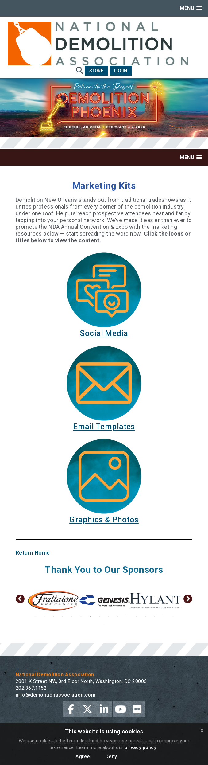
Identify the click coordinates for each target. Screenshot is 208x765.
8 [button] (99, 616)
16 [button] (173, 616)
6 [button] (81, 616)
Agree (82, 756)
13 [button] (145, 616)
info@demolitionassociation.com (56, 695)
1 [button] (35, 616)
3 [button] (53, 616)
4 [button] (62, 616)
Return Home (33, 552)
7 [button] (90, 616)
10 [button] (118, 616)
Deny (111, 756)
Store (96, 70)
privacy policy (140, 747)
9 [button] (108, 616)
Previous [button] (20, 601)
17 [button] (104, 625)
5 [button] (71, 616)
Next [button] (187, 601)
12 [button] (136, 616)
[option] (61, 601)
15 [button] (164, 616)
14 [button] (154, 616)
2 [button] (44, 616)
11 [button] (127, 616)
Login (120, 70)
